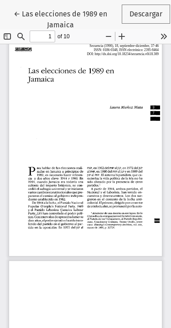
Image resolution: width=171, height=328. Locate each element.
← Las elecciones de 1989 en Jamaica (67, 18)
